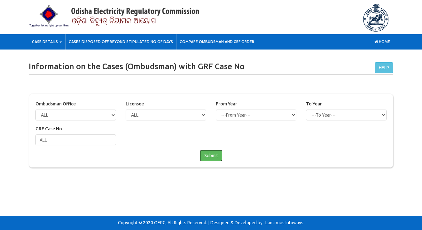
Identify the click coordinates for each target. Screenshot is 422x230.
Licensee (135, 103)
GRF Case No (48, 128)
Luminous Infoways (284, 222)
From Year (226, 103)
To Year (314, 103)
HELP (384, 67)
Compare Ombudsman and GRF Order (217, 42)
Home (382, 42)
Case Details (47, 42)
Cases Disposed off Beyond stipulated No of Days (121, 42)
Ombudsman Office (55, 103)
